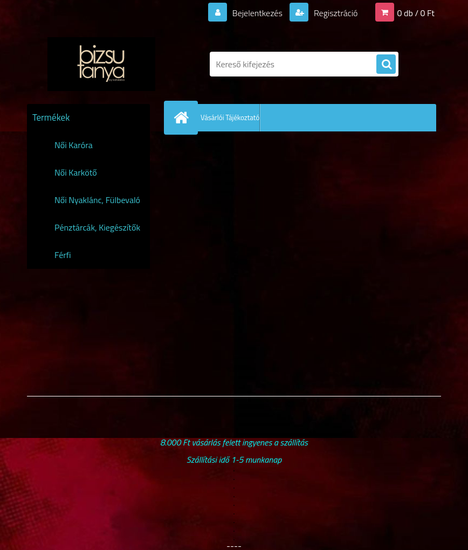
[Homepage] (183, 117)
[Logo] (101, 64)
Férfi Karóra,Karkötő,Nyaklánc (99, 258)
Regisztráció (334, 12)
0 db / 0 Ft (416, 12)
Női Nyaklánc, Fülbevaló (97, 199)
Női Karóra (73, 144)
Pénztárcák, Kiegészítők (97, 227)
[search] (386, 64)
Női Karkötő (75, 172)
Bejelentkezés (257, 12)
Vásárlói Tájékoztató (230, 117)
